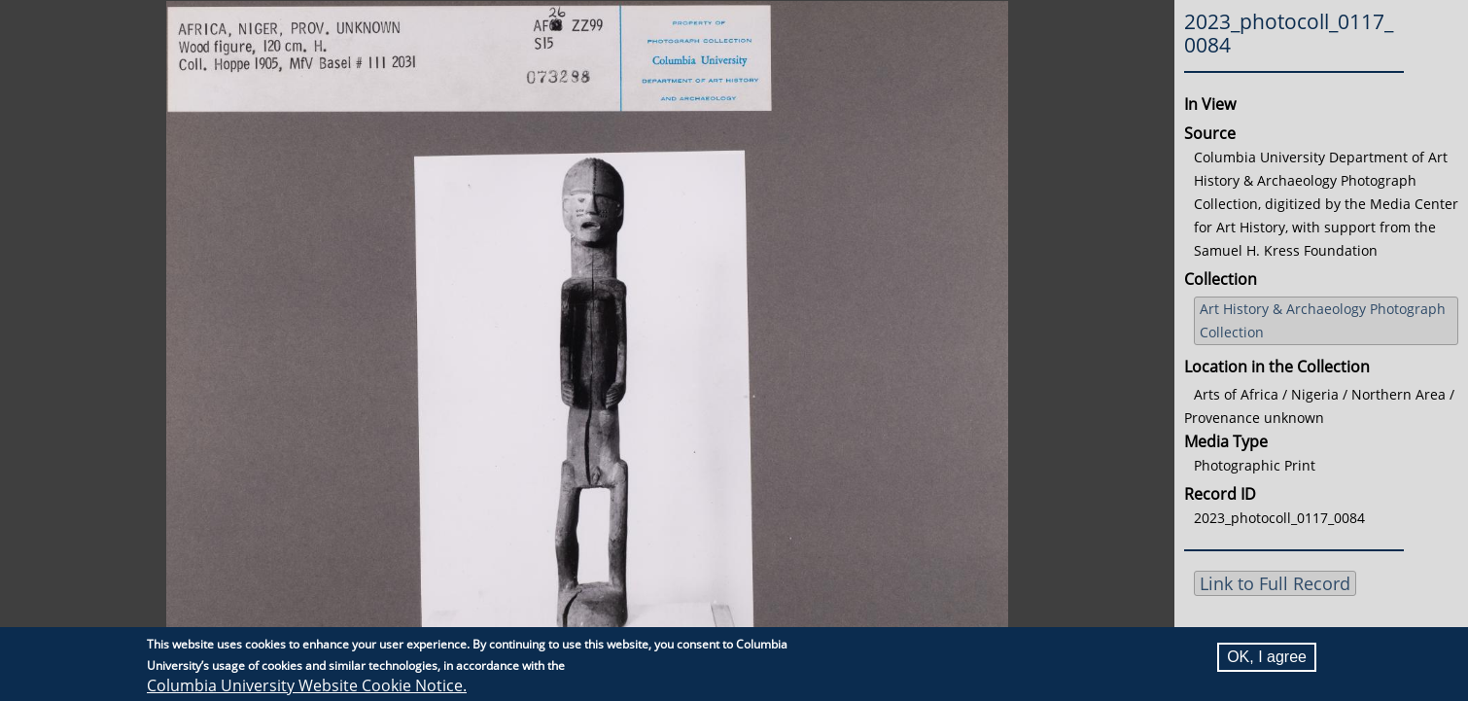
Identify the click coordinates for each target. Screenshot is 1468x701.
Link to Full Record (1275, 583)
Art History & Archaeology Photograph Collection (1323, 320)
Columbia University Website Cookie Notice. (307, 685)
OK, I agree (1267, 656)
